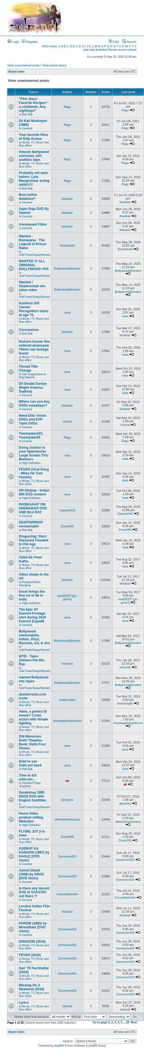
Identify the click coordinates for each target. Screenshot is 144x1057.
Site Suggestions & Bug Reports (32, 376)
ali (67, 780)
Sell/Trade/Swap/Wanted (34, 254)
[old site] (89, 49)
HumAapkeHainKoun (67, 720)
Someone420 (67, 856)
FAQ (114, 41)
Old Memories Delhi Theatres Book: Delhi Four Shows (32, 742)
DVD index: (50, 46)
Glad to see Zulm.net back (30, 763)
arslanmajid (67, 699)
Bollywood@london (67, 268)
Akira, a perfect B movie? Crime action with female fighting (33, 717)
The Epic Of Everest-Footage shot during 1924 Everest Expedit (32, 615)
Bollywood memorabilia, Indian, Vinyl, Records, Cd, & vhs (34, 637)
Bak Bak (27, 114)
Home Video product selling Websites (31, 817)
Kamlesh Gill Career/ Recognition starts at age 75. (33, 309)
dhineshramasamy (67, 819)
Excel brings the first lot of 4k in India (32, 595)
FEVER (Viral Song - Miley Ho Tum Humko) (34, 473)
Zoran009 (67, 526)
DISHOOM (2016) (32, 942)
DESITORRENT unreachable (31, 524)
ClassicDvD (67, 510)
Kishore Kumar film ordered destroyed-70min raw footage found (34, 347)
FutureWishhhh (67, 894)
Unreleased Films (33, 224)
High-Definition (31, 463)
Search (129, 41)
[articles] (101, 49)
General (27, 128)
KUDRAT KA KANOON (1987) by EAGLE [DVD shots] (34, 854)
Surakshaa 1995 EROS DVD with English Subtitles (32, 796)
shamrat (67, 663)
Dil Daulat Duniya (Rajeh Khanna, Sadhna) (33, 387)
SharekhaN (67, 245)
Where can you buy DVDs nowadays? (34, 403)
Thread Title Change (28, 368)
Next (134, 1022)
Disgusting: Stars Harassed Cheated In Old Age (33, 540)
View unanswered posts (23, 65)
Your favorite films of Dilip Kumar (33, 137)
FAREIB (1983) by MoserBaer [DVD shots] (33, 927)
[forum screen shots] (122, 49)
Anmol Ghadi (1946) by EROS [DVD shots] (31, 874)
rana (67, 312)
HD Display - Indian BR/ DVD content (34, 492)
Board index (16, 71)
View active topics (54, 65)
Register (30, 41)
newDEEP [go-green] (67, 597)
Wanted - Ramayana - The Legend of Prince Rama (32, 242)
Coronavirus (29, 330)
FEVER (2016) (30, 955)
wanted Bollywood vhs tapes (33, 679)
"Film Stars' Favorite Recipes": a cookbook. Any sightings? (34, 105)
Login (13, 41)
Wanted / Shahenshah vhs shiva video (32, 286)
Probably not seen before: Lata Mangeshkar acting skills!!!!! (34, 179)
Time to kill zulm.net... (27, 777)
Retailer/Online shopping (30, 584)
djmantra (67, 799)
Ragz (67, 106)
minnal (67, 421)
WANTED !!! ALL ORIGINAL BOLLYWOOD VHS (34, 265)
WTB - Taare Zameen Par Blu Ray (31, 660)
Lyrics (24, 1003)
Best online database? (28, 197)
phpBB (58, 1045)
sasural (67, 1006)
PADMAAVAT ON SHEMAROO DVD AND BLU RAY (33, 508)
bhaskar (67, 198)
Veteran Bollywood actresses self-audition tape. (34, 156)
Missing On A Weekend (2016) (31, 987)
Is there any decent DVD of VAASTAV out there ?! (34, 892)
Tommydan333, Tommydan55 (31, 435)
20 (127, 1022)
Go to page (100, 1022)
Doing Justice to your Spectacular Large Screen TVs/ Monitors (33, 453)
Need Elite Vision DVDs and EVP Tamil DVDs (32, 419)
